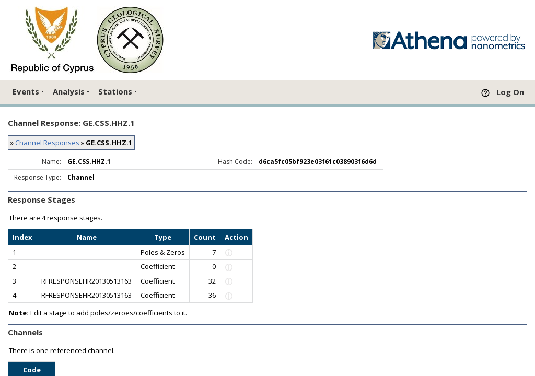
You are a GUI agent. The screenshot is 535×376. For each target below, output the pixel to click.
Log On (510, 92)
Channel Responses (47, 142)
